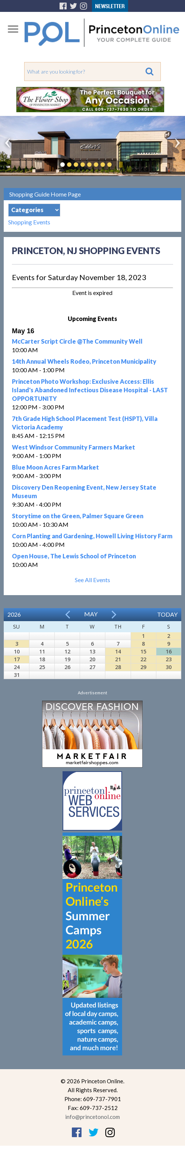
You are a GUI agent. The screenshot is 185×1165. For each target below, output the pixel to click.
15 (143, 651)
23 (169, 659)
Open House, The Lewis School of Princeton (74, 555)
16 (169, 651)
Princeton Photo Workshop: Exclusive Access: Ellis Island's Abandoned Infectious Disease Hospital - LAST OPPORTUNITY (90, 390)
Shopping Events (29, 221)
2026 (14, 614)
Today (167, 614)
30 (169, 667)
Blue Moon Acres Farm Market (55, 467)
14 (118, 651)
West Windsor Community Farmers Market (73, 447)
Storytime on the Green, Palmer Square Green (77, 515)
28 (118, 667)
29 (143, 667)
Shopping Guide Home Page (45, 194)
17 (17, 659)
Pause (120, 164)
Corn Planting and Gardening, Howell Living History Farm (92, 535)
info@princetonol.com (92, 1116)
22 (143, 659)
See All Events (92, 579)
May (91, 613)
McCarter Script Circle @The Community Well (77, 341)
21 (118, 659)
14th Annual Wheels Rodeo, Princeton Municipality (84, 361)
